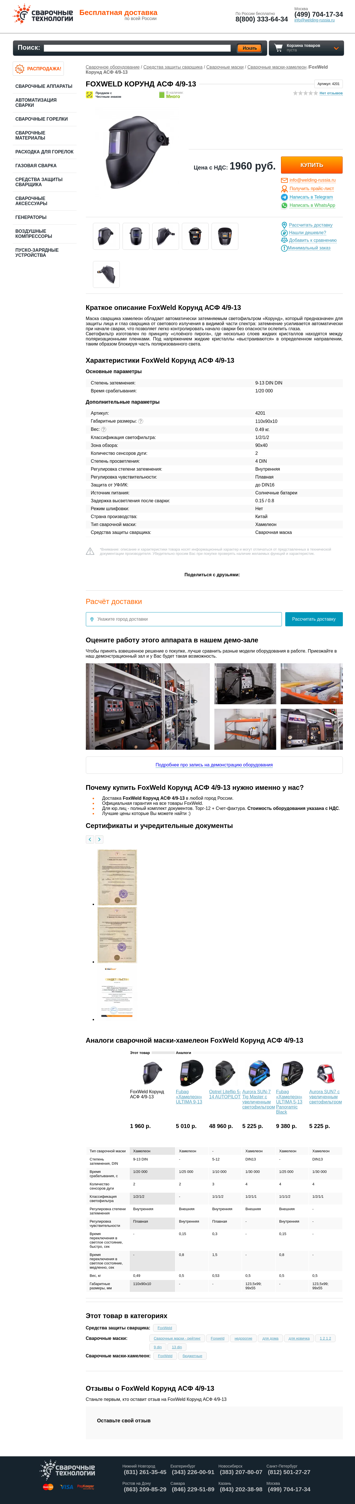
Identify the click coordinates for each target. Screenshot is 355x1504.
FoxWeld (165, 1328)
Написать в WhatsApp (312, 205)
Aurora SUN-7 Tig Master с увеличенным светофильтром (258, 1099)
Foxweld (217, 1338)
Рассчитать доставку (311, 225)
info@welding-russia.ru (312, 180)
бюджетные (192, 1356)
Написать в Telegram (311, 197)
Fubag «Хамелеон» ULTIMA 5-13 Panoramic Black (289, 1101)
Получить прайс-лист (311, 188)
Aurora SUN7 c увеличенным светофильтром (325, 1096)
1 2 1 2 (325, 1338)
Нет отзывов (331, 93)
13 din (177, 1347)
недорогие (243, 1338)
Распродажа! (44, 68)
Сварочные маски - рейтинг (177, 1338)
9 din (158, 1347)
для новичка (299, 1338)
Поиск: (29, 47)
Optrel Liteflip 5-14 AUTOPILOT (225, 1094)
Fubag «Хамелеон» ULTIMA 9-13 (189, 1096)
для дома (270, 1338)
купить (311, 165)
